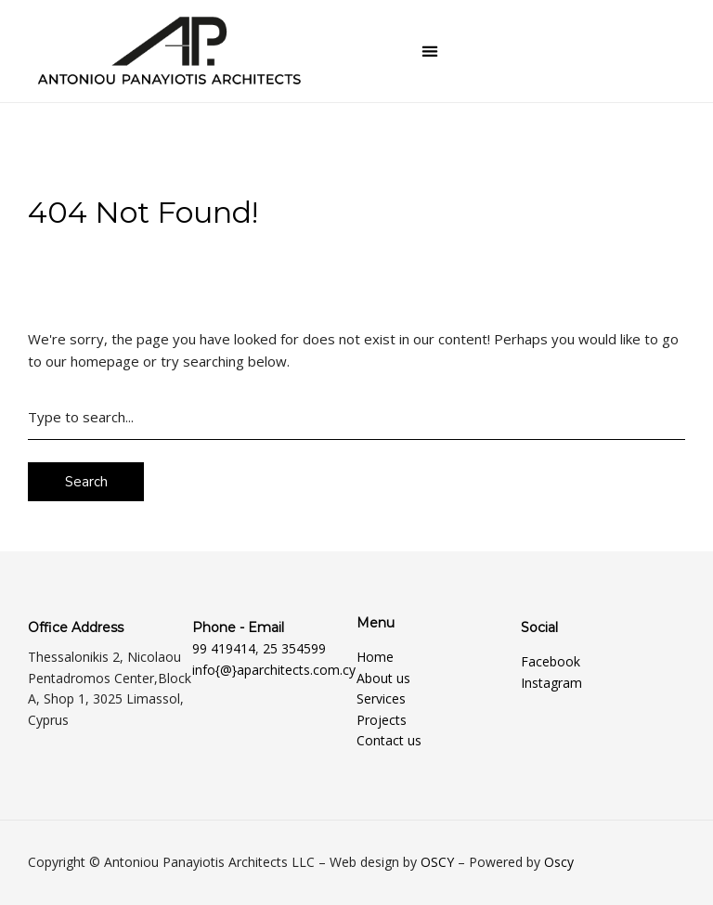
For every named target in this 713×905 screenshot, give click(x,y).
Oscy (559, 862)
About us (383, 678)
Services (381, 698)
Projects (381, 720)
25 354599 (294, 648)
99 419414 (223, 648)
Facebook (550, 661)
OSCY (437, 862)
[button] (429, 50)
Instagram (551, 683)
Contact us (388, 740)
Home (375, 657)
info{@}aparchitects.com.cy (274, 670)
